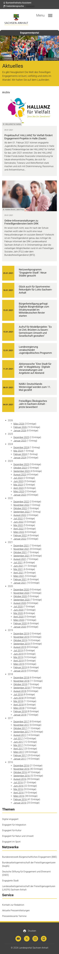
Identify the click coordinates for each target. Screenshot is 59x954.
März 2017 (18, 752)
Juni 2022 (18, 522)
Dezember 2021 (21, 545)
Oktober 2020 (20, 596)
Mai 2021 (18, 569)
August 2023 (19, 474)
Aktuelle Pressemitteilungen (16, 910)
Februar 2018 (20, 711)
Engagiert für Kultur (11, 830)
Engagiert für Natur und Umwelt (18, 836)
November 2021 (21, 549)
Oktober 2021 (20, 552)
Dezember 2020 (21, 589)
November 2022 (21, 505)
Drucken (29, 931)
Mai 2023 (18, 484)
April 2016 (18, 792)
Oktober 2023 (20, 467)
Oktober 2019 (20, 640)
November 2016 (21, 769)
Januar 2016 (19, 802)
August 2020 (19, 603)
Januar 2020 (19, 626)
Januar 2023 (19, 494)
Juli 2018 (18, 694)
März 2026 (18, 423)
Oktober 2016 (20, 772)
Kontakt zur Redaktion (13, 905)
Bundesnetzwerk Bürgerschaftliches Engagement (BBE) (29, 857)
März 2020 (18, 620)
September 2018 (21, 687)
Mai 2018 (18, 701)
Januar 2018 (19, 714)
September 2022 (21, 511)
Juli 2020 (18, 606)
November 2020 (21, 593)
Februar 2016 (20, 799)
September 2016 (21, 775)
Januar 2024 (19, 457)
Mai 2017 (18, 745)
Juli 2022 (18, 518)
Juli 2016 (18, 782)
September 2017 (21, 731)
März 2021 (18, 576)
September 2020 (21, 599)
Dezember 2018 (21, 677)
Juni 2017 (18, 742)
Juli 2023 (18, 478)
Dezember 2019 (21, 633)
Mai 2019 (18, 657)
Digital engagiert (10, 819)
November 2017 (21, 725)
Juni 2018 (18, 698)
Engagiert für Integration (14, 824)
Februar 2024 (20, 454)
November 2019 (21, 637)
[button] (17, 3)
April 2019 (18, 660)
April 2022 (18, 528)
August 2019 (19, 647)
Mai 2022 (18, 525)
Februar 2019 (20, 667)
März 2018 (18, 708)
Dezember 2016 (21, 765)
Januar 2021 (19, 582)
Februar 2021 (20, 579)
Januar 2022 (19, 538)
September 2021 (21, 555)
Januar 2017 (19, 758)
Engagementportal (29, 32)
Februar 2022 (20, 535)
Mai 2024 (18, 451)
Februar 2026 (20, 427)
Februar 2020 (20, 623)
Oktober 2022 (20, 508)
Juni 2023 (18, 481)
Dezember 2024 (21, 447)
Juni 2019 (18, 654)
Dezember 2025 (21, 437)
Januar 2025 (19, 440)
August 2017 (19, 735)
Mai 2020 (18, 613)
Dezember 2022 (21, 501)
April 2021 (18, 572)
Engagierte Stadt (10, 880)
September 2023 (21, 471)
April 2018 (18, 704)
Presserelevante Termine (14, 916)
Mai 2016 (18, 789)
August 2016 (19, 779)
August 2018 (19, 691)
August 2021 (19, 559)
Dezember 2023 (21, 464)
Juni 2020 (18, 610)
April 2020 (18, 616)
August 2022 (19, 515)
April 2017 (18, 748)
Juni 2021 (18, 566)
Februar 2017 (20, 755)
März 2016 (18, 796)
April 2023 (18, 488)
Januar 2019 (19, 670)
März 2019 (18, 664)
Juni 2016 (18, 786)
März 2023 (18, 491)
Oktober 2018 (20, 684)
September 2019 (21, 643)
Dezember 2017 (21, 721)
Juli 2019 (18, 650)
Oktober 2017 (20, 728)
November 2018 (21, 681)
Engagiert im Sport (11, 841)
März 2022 (18, 532)
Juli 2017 (18, 738)
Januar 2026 (19, 430)
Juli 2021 (18, 562)
